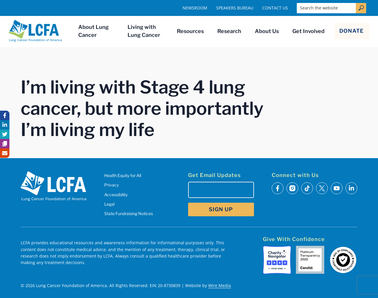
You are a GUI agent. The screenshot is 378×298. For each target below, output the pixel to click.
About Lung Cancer (93, 31)
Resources (190, 31)
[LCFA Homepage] (35, 31)
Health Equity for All (122, 175)
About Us (267, 31)
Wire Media (219, 285)
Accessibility (116, 194)
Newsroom (195, 8)
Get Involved (308, 31)
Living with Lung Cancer (144, 31)
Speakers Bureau (234, 8)
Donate (351, 31)
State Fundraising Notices (128, 213)
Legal (109, 204)
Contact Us (275, 8)
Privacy (111, 184)
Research (229, 31)
